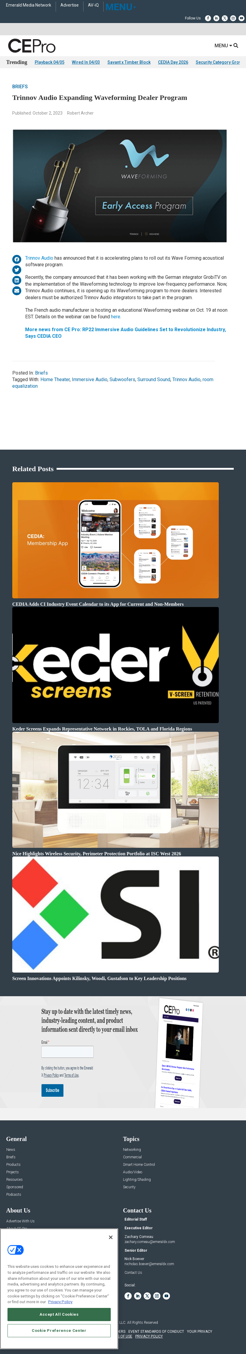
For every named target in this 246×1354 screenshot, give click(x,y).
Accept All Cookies (59, 1314)
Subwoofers (122, 379)
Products (13, 1165)
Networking (132, 1150)
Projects (12, 1172)
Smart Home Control (139, 1165)
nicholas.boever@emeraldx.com (149, 1264)
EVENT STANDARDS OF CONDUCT (156, 1331)
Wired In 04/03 (86, 62)
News (10, 1150)
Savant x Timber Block (129, 62)
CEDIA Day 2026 (173, 62)
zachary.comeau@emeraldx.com (149, 1242)
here (115, 317)
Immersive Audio (89, 379)
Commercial (132, 1157)
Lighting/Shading (137, 1180)
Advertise (69, 5)
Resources (14, 1180)
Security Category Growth (221, 62)
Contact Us (133, 1273)
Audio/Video (132, 1172)
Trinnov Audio (39, 258)
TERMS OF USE (120, 1336)
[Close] (110, 1237)
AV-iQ (93, 5)
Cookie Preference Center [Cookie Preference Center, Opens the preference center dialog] (59, 1330)
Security (129, 1187)
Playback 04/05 (49, 62)
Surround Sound (153, 379)
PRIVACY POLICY (149, 1336)
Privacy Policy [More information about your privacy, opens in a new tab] (60, 1302)
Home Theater (55, 379)
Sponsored (14, 1187)
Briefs (20, 86)
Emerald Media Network (28, 5)
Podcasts (13, 1195)
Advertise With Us (20, 1221)
